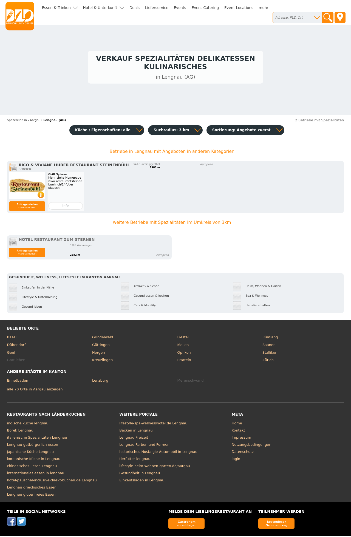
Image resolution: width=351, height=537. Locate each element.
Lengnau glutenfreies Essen (31, 495)
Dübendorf (16, 346)
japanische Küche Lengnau (30, 453)
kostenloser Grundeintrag (276, 524)
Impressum (241, 438)
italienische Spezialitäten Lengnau (37, 438)
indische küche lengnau (28, 424)
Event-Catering (205, 8)
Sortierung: (241, 131)
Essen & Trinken (56, 8)
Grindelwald (102, 338)
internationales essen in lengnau (35, 474)
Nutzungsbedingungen (251, 446)
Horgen (98, 354)
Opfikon (184, 354)
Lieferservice (156, 8)
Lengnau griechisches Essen (31, 488)
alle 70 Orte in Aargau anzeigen (35, 390)
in (17, 121)
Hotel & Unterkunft (100, 8)
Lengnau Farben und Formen (144, 446)
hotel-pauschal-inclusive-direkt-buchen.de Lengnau (52, 481)
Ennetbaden (17, 382)
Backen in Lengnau (135, 431)
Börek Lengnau (20, 431)
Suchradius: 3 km (171, 131)
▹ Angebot (25, 170)
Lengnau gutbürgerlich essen (32, 446)
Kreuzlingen (102, 361)
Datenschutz (243, 453)
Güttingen (101, 346)
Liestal (183, 338)
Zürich (268, 361)
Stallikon (269, 354)
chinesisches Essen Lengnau (32, 467)
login (236, 460)
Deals (134, 8)
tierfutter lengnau (134, 460)
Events (180, 8)
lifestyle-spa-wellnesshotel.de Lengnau (153, 424)
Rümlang (270, 338)
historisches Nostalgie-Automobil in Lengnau (158, 453)
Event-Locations (238, 8)
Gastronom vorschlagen (187, 524)
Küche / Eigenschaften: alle (103, 131)
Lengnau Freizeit (133, 438)
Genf (11, 354)
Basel (12, 338)
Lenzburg (100, 382)
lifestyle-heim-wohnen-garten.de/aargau (154, 467)
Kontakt (238, 431)
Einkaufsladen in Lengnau (141, 481)
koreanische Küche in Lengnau (33, 460)
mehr (263, 8)
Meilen (183, 346)
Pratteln (184, 361)
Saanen (269, 346)
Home (237, 424)
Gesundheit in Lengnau (139, 474)
